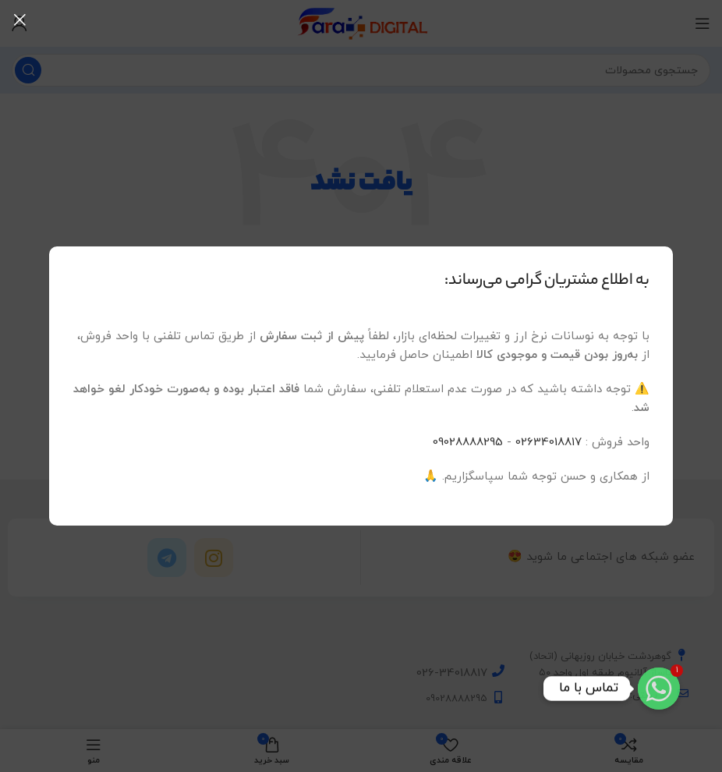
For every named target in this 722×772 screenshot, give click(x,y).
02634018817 (548, 442)
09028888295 (468, 442)
